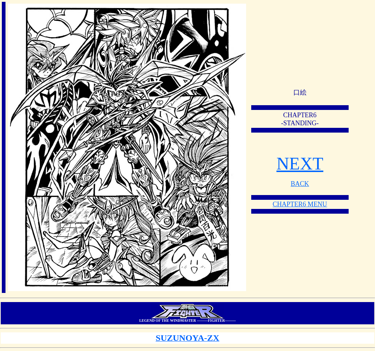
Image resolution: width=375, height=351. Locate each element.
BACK (300, 183)
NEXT (299, 163)
